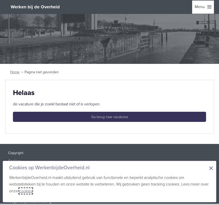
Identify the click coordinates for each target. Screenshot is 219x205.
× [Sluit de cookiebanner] (211, 168)
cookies (25, 191)
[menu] (203, 7)
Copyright (15, 153)
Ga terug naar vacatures (109, 117)
